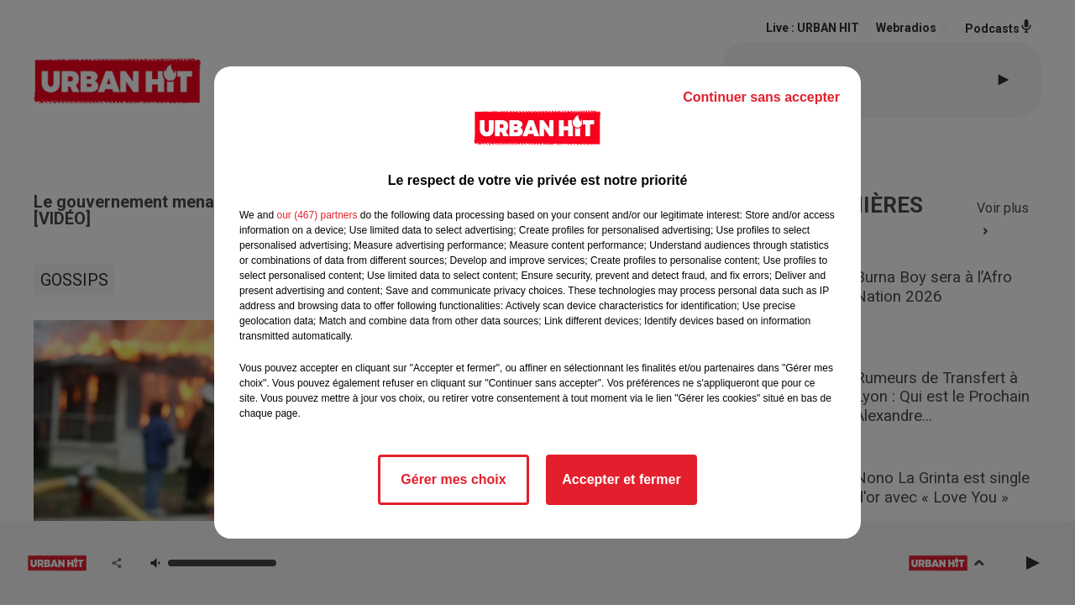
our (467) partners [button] (316, 215)
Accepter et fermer (621, 479)
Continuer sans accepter (761, 97)
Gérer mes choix (453, 479)
